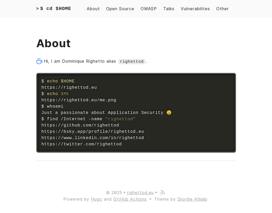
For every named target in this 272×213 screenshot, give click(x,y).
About (93, 8)
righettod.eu (140, 192)
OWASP (149, 8)
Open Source (120, 8)
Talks (169, 8)
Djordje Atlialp (192, 199)
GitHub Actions (130, 199)
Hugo (96, 199)
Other (222, 8)
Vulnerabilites (195, 8)
